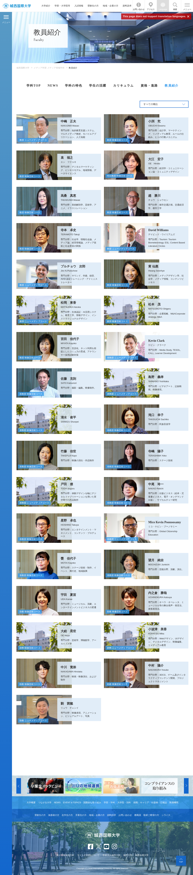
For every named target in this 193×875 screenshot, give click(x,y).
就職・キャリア (141, 802)
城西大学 (127, 855)
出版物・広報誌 (159, 802)
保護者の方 (53, 815)
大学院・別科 (124, 802)
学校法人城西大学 (111, 855)
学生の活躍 (97, 85)
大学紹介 (45, 5)
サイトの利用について (88, 855)
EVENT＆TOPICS (72, 802)
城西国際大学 (22, 68)
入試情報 (78, 5)
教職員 (137, 815)
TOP (181, 862)
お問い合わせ (138, 9)
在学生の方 (67, 815)
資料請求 (127, 5)
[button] (18, 786)
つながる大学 (44, 802)
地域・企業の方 (110, 5)
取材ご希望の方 (151, 815)
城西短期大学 (142, 855)
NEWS (53, 85)
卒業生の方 (80, 815)
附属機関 (173, 802)
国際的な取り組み (92, 802)
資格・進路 (149, 85)
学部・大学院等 (62, 5)
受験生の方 (93, 5)
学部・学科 (109, 802)
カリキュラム (123, 85)
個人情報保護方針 (65, 855)
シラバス (166, 815)
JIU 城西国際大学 (17, 6)
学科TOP (33, 85)
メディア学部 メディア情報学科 (49, 68)
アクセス (151, 9)
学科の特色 (73, 85)
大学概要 (31, 802)
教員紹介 (171, 85)
